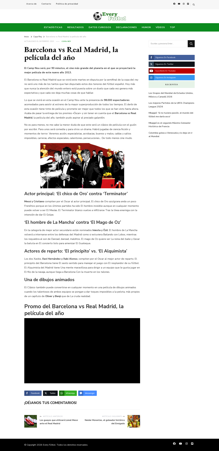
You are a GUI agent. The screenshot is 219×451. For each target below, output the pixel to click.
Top (172, 27)
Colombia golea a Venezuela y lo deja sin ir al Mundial (170, 134)
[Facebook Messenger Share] (87, 393)
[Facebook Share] (33, 393)
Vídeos (160, 27)
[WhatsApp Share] (68, 393)
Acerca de (31, 4)
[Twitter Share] (50, 393)
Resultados (75, 27)
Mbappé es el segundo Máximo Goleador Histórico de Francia (170, 124)
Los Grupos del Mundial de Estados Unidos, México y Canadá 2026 (171, 95)
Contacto (46, 4)
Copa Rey (66, 41)
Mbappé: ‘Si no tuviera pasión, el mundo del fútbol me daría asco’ (171, 114)
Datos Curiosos (100, 27)
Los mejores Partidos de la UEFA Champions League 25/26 (171, 104)
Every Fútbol (49, 444)
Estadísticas (53, 27)
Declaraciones (126, 27)
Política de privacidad (67, 4)
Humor (146, 27)
